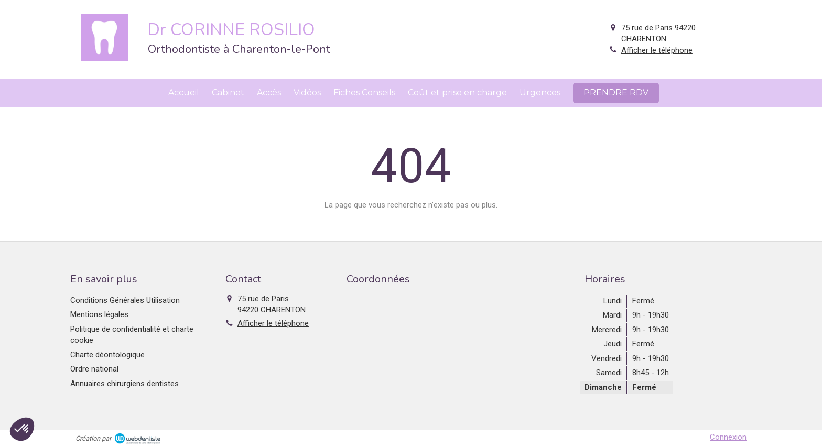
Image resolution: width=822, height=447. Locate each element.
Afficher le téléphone (657, 50)
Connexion (728, 437)
